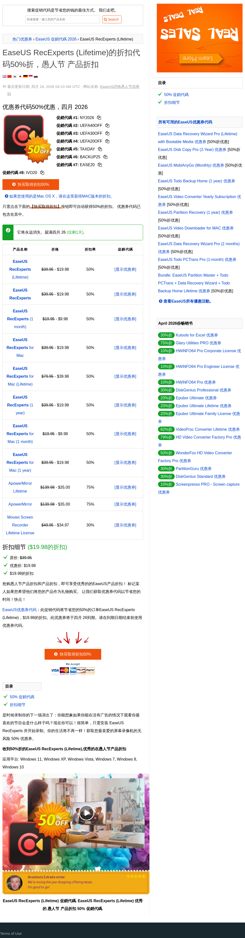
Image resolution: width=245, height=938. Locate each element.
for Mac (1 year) (20, 462)
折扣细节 (17, 705)
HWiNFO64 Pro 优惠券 (196, 382)
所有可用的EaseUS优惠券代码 (185, 122)
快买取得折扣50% (30, 184)
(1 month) (20, 319)
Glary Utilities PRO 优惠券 (198, 343)
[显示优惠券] (125, 269)
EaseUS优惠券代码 (19, 610)
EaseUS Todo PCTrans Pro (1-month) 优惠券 (197, 259)
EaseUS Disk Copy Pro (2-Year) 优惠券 (192, 149)
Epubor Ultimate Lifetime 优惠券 (204, 406)
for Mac (20, 348)
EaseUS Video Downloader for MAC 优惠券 (196, 228)
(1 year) (20, 405)
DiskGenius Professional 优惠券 (203, 390)
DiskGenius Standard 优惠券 (201, 476)
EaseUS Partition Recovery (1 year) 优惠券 (195, 212)
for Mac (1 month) (20, 434)
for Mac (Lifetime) (20, 376)
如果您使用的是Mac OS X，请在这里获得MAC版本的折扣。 (59, 196)
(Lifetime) (20, 269)
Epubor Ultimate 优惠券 (196, 398)
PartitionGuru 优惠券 (194, 469)
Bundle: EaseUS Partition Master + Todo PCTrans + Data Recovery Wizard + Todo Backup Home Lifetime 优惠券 (194, 283)
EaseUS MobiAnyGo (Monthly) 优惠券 (191, 165)
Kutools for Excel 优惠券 (197, 335)
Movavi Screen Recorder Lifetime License (20, 525)
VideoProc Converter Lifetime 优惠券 (208, 429)
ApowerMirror (20, 504)
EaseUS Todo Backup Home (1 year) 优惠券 (196, 181)
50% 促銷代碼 (22, 697)
